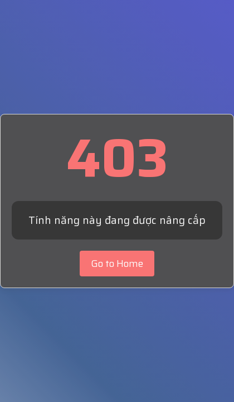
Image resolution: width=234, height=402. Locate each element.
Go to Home (117, 263)
